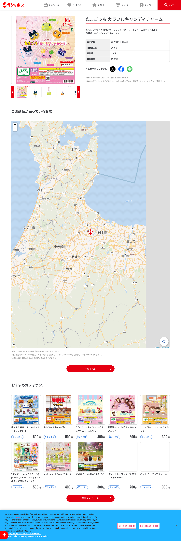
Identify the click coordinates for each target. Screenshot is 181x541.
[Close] (176, 525)
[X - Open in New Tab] (113, 69)
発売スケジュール (90, 498)
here (18, 517)
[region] (90, 525)
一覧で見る (90, 368)
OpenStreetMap (165, 347)
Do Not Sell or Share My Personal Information (26, 536)
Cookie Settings (127, 525)
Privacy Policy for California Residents (23, 533)
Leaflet (157, 347)
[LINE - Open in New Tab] (129, 69)
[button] (12, 92)
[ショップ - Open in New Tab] (122, 5)
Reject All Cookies (149, 525)
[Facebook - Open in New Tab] (121, 69)
